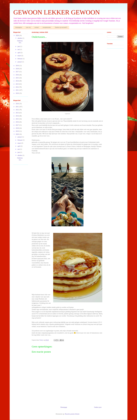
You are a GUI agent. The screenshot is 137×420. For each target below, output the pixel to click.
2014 (17, 81)
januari (20, 62)
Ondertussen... (20, 41)
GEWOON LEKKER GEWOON (56, 12)
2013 (17, 84)
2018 (17, 68)
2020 (17, 35)
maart (19, 55)
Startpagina (18, 27)
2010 (17, 93)
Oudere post (97, 407)
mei (19, 49)
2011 (17, 90)
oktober (20, 38)
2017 (17, 72)
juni (19, 46)
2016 (17, 75)
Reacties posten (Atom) (72, 414)
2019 (17, 65)
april (19, 52)
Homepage (63, 407)
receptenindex (47, 27)
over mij (28, 27)
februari (20, 59)
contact (36, 27)
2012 (17, 87)
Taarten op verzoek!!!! (61, 27)
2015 (17, 78)
